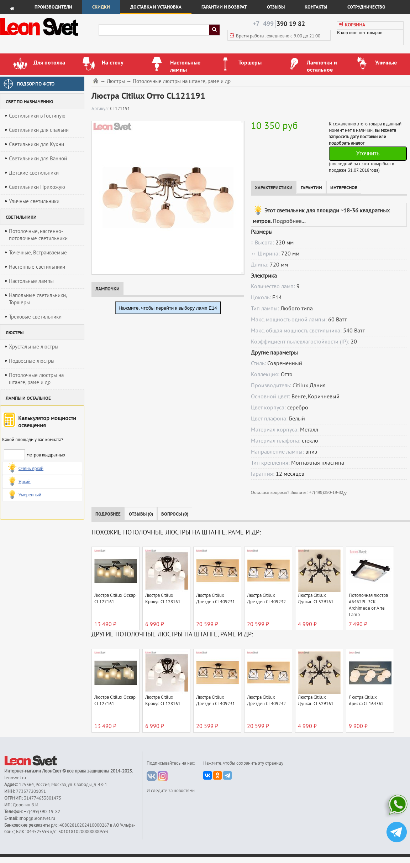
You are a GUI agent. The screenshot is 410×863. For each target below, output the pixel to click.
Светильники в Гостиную (37, 116)
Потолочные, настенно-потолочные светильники (38, 235)
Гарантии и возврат (224, 7)
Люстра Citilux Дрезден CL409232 (266, 599)
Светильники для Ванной (38, 158)
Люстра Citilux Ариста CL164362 (366, 700)
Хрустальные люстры (33, 346)
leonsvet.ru (15, 778)
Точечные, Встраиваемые (38, 252)
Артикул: (100, 109)
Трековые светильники (35, 317)
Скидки (101, 7)
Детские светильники (34, 173)
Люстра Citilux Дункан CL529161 (315, 599)
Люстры (116, 81)
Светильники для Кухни (36, 144)
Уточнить (367, 153)
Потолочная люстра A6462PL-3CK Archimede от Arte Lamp (368, 605)
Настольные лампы (31, 281)
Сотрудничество (366, 7)
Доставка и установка (156, 7)
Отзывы (276, 7)
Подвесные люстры (31, 361)
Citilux (300, 385)
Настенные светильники (37, 267)
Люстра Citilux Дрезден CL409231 (215, 599)
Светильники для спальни (39, 130)
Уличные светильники (34, 201)
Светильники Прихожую (37, 187)
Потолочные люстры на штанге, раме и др (36, 379)
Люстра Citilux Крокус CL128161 (162, 599)
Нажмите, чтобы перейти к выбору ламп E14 (168, 308)
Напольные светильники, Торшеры (38, 299)
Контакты (316, 7)
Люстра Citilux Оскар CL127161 (115, 599)
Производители (53, 7)
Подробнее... (289, 221)
